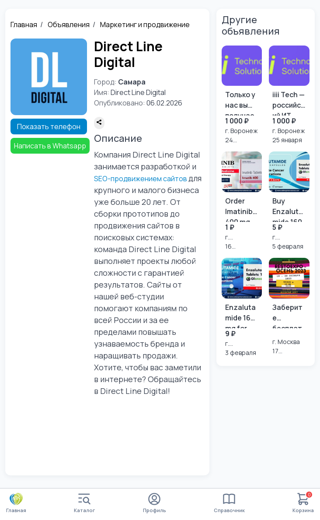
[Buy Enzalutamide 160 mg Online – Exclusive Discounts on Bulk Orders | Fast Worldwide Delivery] (289, 201)
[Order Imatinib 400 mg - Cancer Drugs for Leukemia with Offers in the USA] (242, 201)
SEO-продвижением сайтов (140, 178)
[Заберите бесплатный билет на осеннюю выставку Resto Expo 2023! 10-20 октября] (289, 306)
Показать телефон (48, 126)
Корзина (303, 503)
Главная (23, 24)
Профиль (154, 503)
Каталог (84, 503)
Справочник (229, 503)
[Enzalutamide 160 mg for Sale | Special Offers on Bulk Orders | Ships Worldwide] (242, 307)
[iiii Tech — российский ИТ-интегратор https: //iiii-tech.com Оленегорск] (289, 95)
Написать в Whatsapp (50, 146)
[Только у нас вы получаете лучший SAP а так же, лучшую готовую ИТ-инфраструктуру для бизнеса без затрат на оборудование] (242, 95)
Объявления (69, 24)
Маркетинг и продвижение (145, 24)
